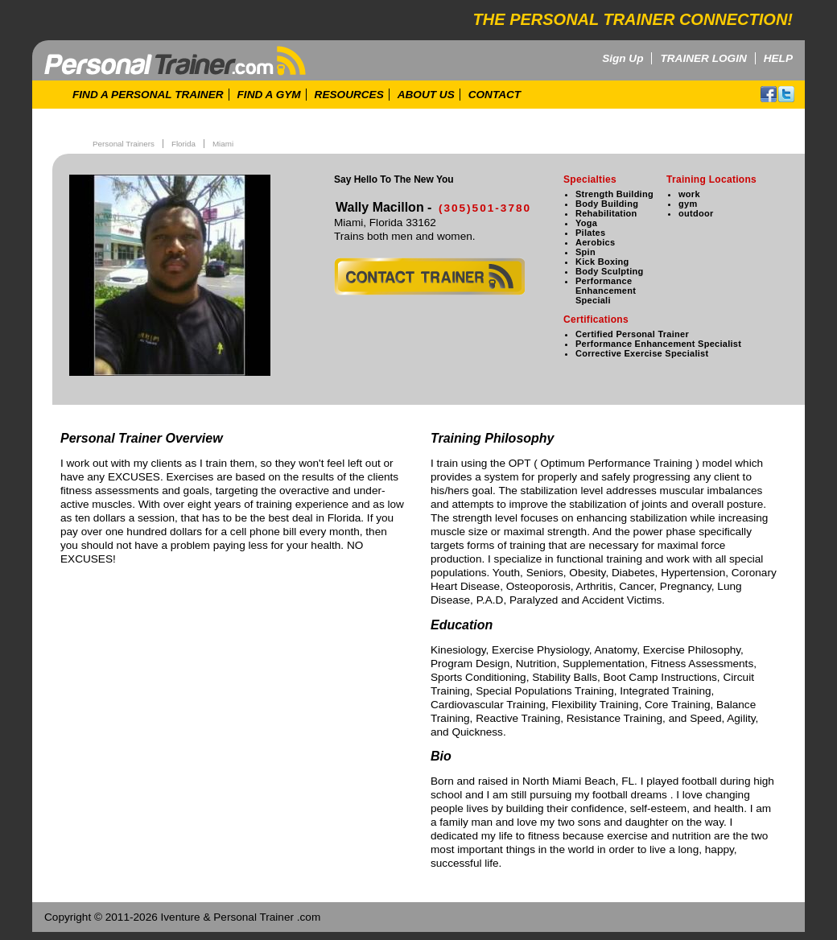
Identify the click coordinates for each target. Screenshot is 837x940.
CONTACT (494, 95)
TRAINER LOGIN (703, 58)
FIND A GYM (269, 95)
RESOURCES (349, 95)
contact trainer (429, 276)
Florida (183, 143)
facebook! (769, 94)
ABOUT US (426, 95)
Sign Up (622, 58)
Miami (222, 143)
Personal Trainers (124, 143)
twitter (786, 94)
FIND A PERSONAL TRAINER (148, 95)
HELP (778, 58)
